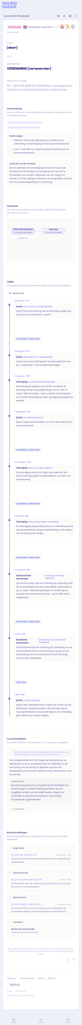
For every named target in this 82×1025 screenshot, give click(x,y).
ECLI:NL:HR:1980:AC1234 (24, 854)
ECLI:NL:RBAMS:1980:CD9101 (26, 904)
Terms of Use (20, 991)
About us (51, 978)
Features (41, 978)
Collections (11, 978)
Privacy (10, 991)
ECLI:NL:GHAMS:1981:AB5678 (26, 879)
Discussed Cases (26, 978)
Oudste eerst (16, 293)
